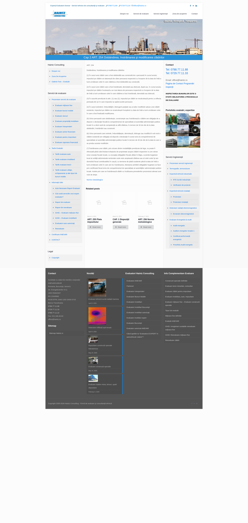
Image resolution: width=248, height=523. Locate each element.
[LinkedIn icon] (196, 6)
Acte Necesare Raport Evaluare (67, 188)
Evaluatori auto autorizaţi (65, 223)
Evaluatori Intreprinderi (135, 291)
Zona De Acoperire (59, 76)
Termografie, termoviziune (180, 169)
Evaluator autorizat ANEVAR (138, 328)
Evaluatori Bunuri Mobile (136, 297)
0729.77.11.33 (53, 309)
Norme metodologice (95, 180)
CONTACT (56, 240)
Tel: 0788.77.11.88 (177, 69)
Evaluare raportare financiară (66, 142)
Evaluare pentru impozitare (65, 137)
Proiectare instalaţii (180, 202)
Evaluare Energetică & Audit (181, 220)
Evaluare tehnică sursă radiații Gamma (103, 299)
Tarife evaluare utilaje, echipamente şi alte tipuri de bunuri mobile (66, 173)
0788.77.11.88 (53, 306)
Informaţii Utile (57, 182)
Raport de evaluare (62, 202)
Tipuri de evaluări (172, 310)
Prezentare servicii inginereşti (181, 163)
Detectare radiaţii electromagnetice (183, 208)
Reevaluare (59, 229)
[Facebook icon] (190, 6)
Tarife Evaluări (57, 148)
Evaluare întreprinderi (63, 126)
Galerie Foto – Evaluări (61, 82)
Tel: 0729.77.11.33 (177, 73)
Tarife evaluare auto (63, 154)
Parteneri (130, 286)
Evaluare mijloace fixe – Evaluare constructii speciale (182, 303)
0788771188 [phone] (112, 6)
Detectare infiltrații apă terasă (99, 328)
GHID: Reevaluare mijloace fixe (177, 335)
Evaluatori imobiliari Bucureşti (138, 307)
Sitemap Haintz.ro (56, 333)
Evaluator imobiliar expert (136, 318)
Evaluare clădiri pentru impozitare (178, 291)
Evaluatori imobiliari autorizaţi (138, 312)
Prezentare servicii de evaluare (64, 99)
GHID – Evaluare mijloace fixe (67, 213)
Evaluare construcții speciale (99, 367)
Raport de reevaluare (63, 207)
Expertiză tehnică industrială (181, 174)
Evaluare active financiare (65, 132)
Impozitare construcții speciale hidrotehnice (100, 347)
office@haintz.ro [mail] (139, 6)
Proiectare (177, 197)
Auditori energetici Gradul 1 (183, 231)
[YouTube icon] (193, 6)
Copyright (55, 258)
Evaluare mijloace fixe (63, 105)
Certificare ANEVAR (59, 234)
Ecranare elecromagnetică (183, 214)
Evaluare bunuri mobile (64, 111)
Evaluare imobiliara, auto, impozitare (179, 297)
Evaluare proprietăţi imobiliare (66, 121)
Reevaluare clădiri (172, 340)
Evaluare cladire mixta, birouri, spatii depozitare (102, 386)
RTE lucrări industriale (181, 180)
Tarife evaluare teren (63, 165)
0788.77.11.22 (53, 313)
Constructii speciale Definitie (176, 281)
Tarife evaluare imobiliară (65, 159)
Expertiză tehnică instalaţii (180, 191)
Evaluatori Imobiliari (134, 302)
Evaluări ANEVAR (172, 321)
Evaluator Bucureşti (134, 323)
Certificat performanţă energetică (181, 237)
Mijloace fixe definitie (173, 316)
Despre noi (56, 71)
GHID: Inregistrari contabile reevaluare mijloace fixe (180, 328)
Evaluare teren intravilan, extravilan (179, 286)
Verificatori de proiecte (181, 185)
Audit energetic (179, 226)
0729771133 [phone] (125, 6)
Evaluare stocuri (61, 116)
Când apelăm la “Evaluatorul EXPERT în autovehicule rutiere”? (142, 335)
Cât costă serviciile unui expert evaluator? (67, 195)
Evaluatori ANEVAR (134, 281)
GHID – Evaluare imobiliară (66, 218)
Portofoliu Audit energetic (183, 245)
